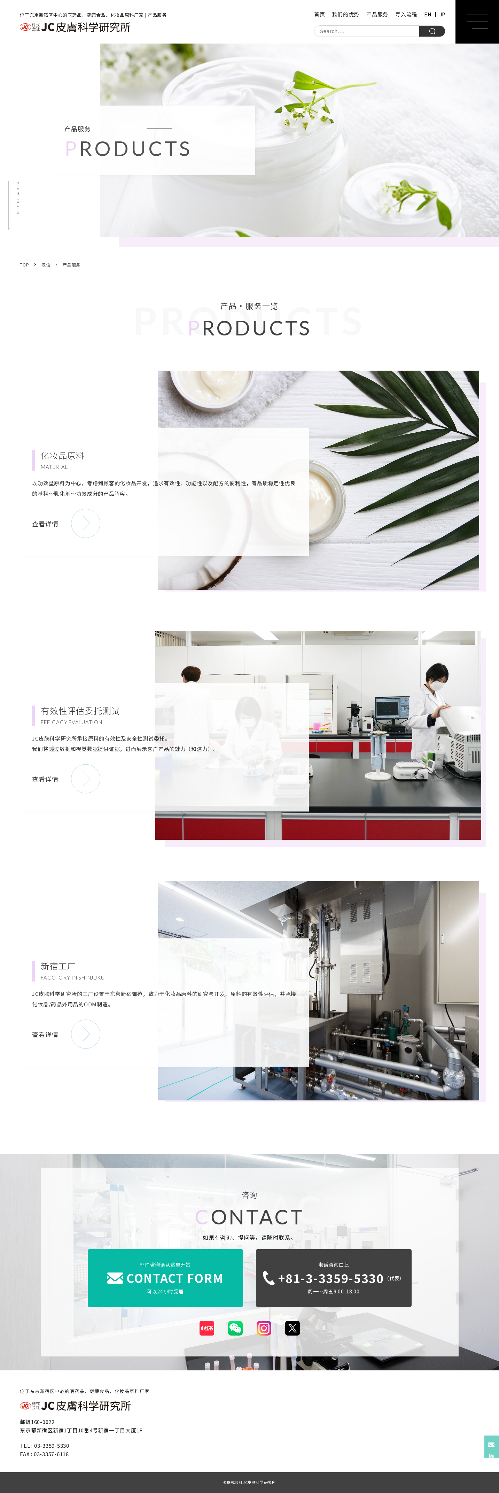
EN (427, 14)
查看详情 (45, 523)
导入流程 (406, 14)
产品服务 (377, 14)
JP (442, 14)
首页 (319, 14)
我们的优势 (345, 14)
